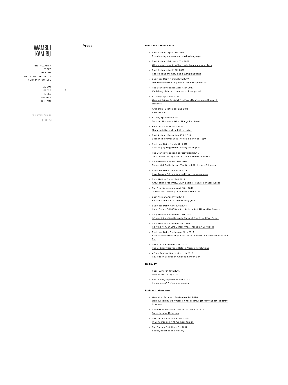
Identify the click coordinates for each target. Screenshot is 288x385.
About (47, 87)
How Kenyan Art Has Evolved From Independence (180, 174)
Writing (46, 97)
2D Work (46, 72)
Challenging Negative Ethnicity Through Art (177, 147)
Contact (45, 101)
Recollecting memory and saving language (176, 56)
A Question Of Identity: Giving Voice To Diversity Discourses (186, 182)
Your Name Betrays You (165, 274)
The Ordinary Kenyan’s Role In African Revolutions (180, 248)
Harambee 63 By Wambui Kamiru (170, 283)
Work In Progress (39, 80)
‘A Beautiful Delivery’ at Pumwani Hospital (176, 191)
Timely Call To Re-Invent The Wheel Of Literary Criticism (184, 165)
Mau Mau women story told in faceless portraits (179, 82)
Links (47, 94)
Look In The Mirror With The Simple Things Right (179, 138)
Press (47, 90)
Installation (43, 65)
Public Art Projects (37, 76)
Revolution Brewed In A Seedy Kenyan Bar (176, 256)
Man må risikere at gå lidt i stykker (172, 130)
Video (47, 69)
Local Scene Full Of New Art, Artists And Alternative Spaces (186, 209)
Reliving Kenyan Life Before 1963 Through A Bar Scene (183, 227)
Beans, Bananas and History (168, 330)
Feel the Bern (159, 112)
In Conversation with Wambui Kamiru (173, 322)
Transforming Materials (165, 313)
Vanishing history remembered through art (176, 91)
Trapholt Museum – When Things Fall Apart (176, 121)
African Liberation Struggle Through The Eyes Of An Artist (185, 218)
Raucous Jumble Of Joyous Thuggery (173, 200)
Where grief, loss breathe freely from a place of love (182, 65)
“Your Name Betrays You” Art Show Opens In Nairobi (181, 156)
